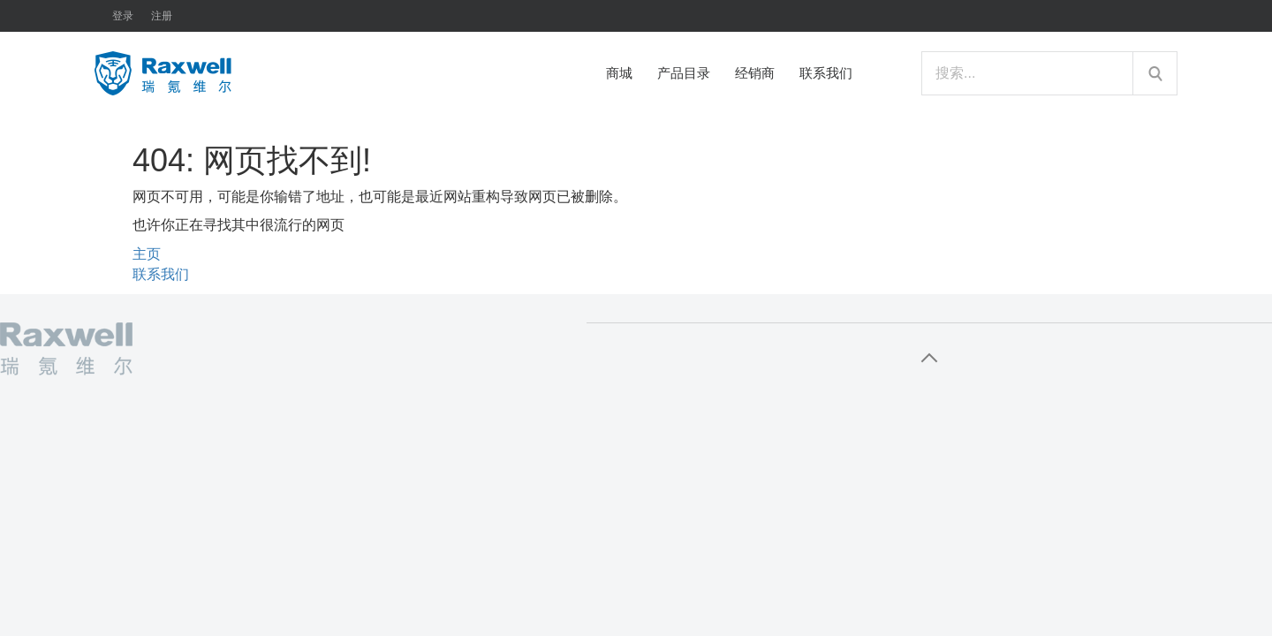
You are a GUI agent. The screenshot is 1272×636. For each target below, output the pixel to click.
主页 (146, 253)
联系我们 (160, 274)
